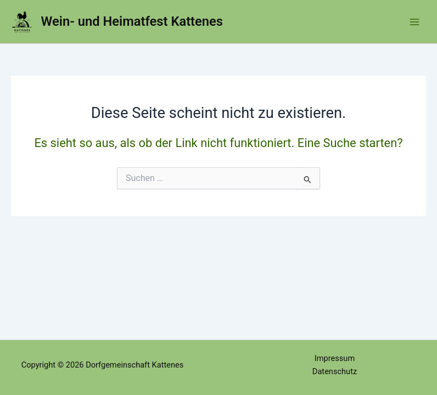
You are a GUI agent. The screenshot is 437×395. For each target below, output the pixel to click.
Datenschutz (334, 371)
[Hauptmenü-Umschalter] (414, 21)
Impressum (335, 358)
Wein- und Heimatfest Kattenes (132, 21)
